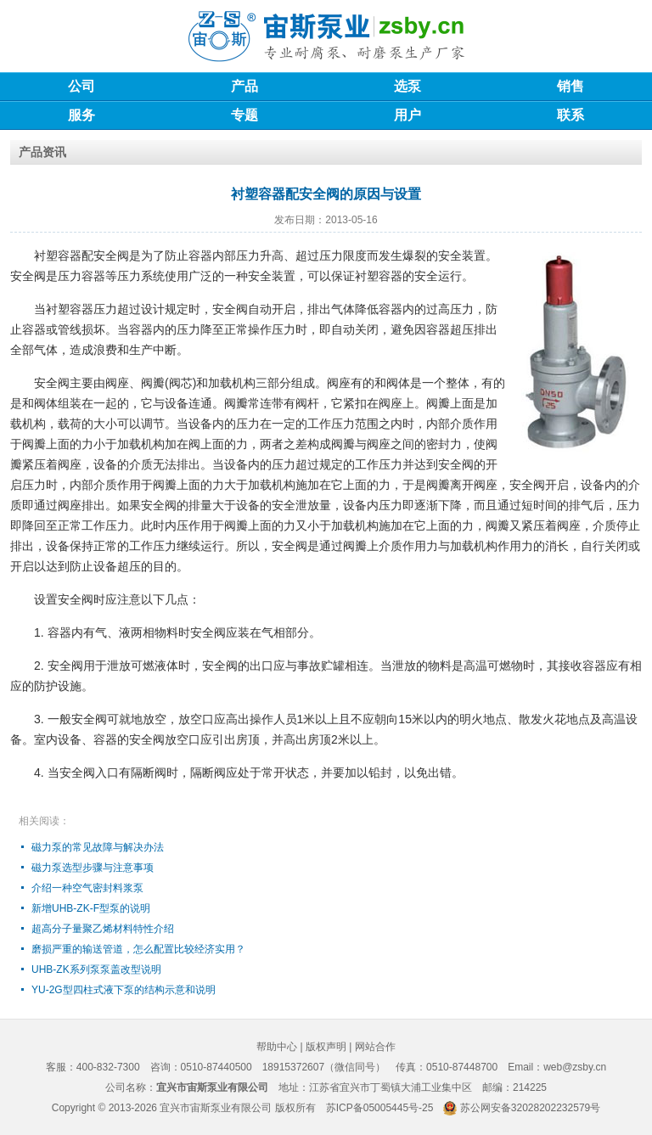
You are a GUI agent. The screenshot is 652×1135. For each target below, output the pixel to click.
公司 (81, 86)
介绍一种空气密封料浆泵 (87, 888)
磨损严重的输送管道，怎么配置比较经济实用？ (138, 949)
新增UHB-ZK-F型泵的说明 (90, 908)
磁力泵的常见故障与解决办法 (97, 847)
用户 (407, 115)
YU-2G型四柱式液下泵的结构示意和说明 (123, 990)
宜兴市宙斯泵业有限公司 (216, 1108)
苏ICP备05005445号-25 (380, 1108)
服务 (81, 115)
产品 (244, 86)
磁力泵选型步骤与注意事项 (92, 868)
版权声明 (326, 1047)
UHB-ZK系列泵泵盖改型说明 (96, 969)
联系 (570, 115)
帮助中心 (276, 1047)
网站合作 (375, 1047)
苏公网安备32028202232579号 (530, 1108)
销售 (570, 86)
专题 (244, 115)
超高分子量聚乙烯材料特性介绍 (102, 929)
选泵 (407, 86)
